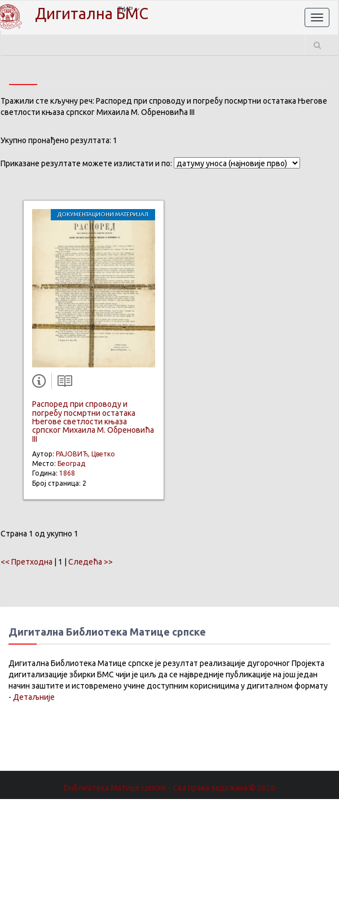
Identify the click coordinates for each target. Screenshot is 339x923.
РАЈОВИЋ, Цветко (85, 454)
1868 (67, 473)
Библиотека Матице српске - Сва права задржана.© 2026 (169, 787)
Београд (71, 463)
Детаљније (34, 697)
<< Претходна (26, 561)
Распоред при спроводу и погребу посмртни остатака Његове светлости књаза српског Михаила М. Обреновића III (93, 421)
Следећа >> (90, 561)
